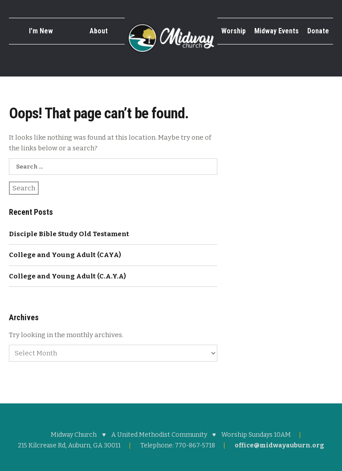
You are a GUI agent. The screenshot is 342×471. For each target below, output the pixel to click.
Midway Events (276, 31)
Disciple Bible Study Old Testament (69, 234)
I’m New (41, 31)
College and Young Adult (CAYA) (65, 255)
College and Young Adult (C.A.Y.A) (67, 276)
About (99, 31)
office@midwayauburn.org (279, 445)
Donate (318, 31)
